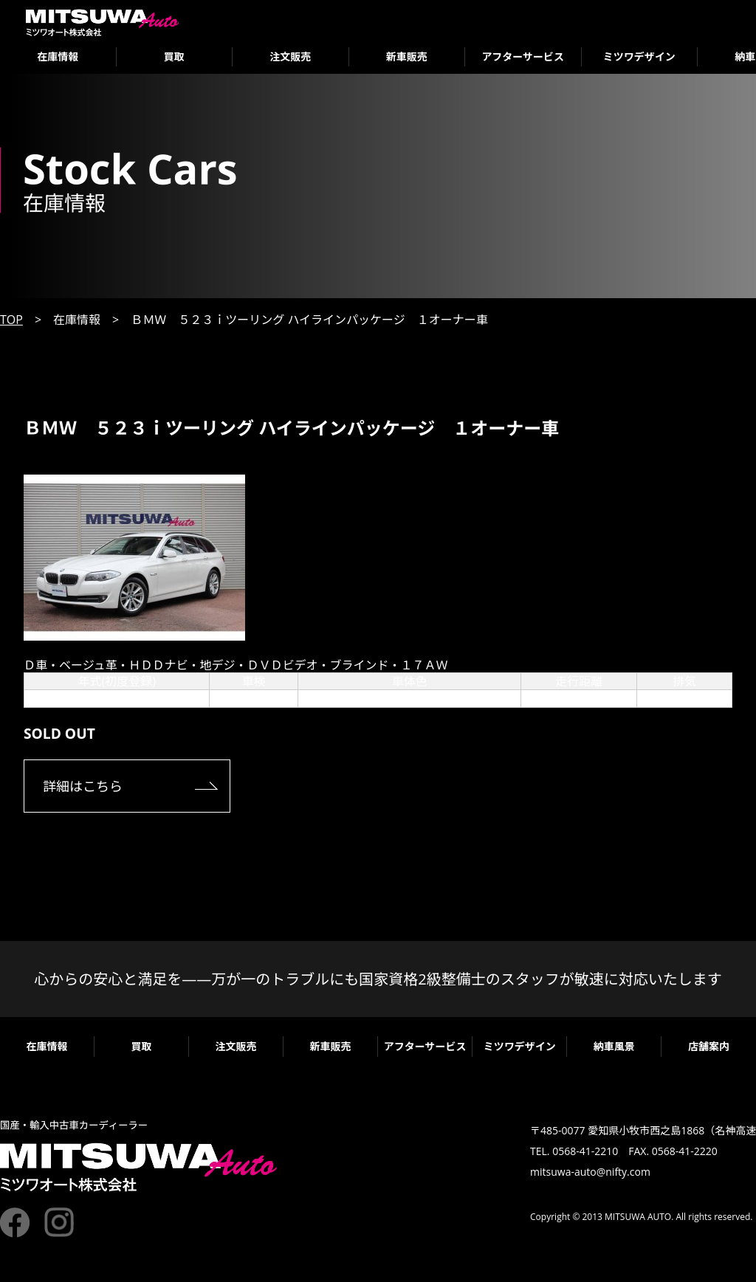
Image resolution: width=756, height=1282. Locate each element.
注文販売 (290, 56)
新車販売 (406, 56)
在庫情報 (57, 56)
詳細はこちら (83, 786)
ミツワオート (102, 22)
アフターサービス (522, 56)
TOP (11, 319)
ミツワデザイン (639, 56)
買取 (174, 56)
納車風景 (614, 1046)
